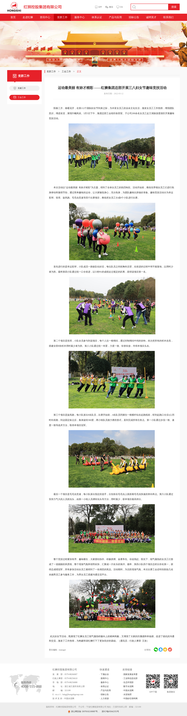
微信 (111, 7)
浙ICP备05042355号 (110, 711)
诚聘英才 (151, 17)
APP (100, 7)
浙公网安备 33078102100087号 (83, 711)
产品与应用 (115, 17)
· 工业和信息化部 (130, 678)
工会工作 (19, 97)
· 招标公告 (104, 694)
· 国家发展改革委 (130, 674)
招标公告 (134, 17)
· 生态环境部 (127, 682)
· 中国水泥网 (127, 690)
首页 (13, 17)
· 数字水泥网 (127, 686)
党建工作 (19, 88)
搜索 (173, 6)
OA (121, 7)
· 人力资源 (104, 698)
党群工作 (62, 17)
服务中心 (79, 17)
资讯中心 (45, 17)
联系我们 (168, 17)
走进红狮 (28, 17)
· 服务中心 (104, 682)
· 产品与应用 (105, 690)
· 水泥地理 (126, 694)
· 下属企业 (104, 674)
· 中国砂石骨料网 (130, 698)
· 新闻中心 (104, 678)
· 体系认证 (104, 686)
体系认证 (97, 17)
